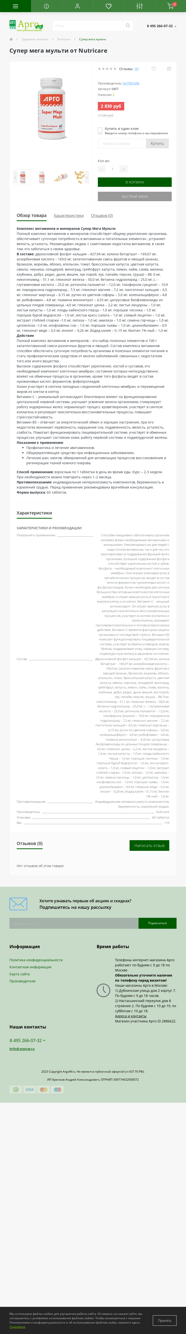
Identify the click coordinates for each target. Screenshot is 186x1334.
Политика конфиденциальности (36, 960)
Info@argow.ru (22, 1048)
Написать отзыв (149, 845)
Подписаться (157, 923)
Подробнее (17, 1327)
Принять (164, 1320)
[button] (77, 6)
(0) (137, 68)
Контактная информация (30, 967)
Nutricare (63, 39)
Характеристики (69, 215)
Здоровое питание (35, 39)
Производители (22, 981)
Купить (157, 143)
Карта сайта (19, 974)
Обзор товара (31, 215)
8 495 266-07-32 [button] (27, 1040)
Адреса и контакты (131, 1016)
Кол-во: (104, 160)
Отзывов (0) (102, 215)
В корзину (135, 182)
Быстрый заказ (135, 196)
